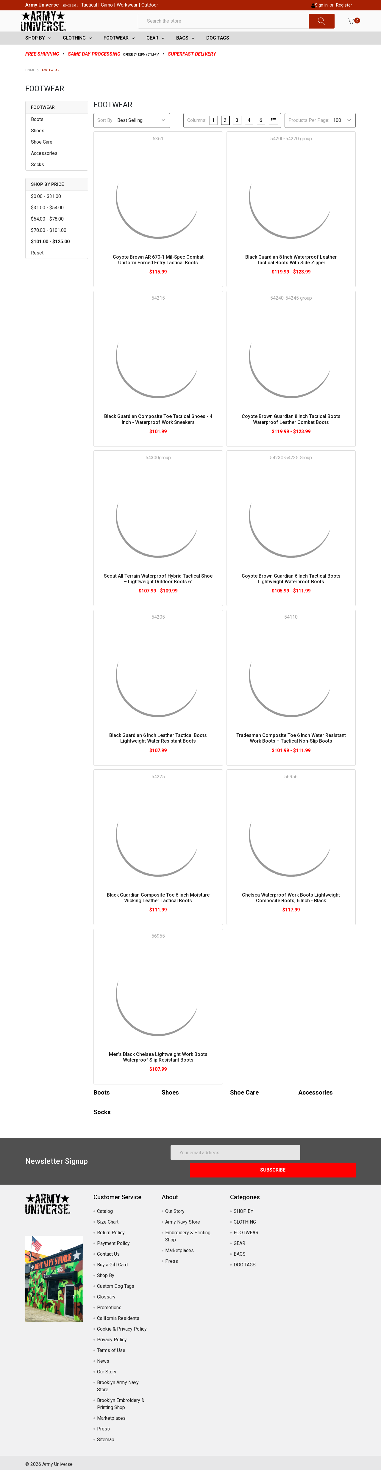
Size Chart (107, 1218)
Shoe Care (41, 156)
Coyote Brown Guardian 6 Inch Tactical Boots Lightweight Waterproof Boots (291, 593)
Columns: (196, 134)
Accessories (44, 167)
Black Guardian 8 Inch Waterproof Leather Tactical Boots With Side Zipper (291, 274)
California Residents (118, 1315)
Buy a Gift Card (112, 1261)
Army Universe (42, 5)
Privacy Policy (112, 1336)
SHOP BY (35, 52)
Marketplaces (111, 1415)
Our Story (106, 1368)
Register (344, 5)
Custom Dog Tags (115, 1283)
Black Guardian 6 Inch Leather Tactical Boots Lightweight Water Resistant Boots (158, 752)
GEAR (152, 52)
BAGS (182, 52)
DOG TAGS (217, 52)
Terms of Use (111, 1347)
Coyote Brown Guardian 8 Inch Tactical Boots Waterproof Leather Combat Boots (291, 433)
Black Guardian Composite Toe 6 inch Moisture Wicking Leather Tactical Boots (158, 912)
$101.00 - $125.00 (50, 256)
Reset (37, 267)
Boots (37, 133)
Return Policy (111, 1229)
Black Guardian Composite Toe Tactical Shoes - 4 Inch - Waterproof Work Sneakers (158, 433)
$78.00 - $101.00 (48, 244)
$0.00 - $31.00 (46, 210)
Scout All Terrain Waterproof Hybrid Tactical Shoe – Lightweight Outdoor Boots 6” (158, 593)
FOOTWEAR (116, 52)
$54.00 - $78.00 (47, 233)
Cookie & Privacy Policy (122, 1325)
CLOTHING (74, 52)
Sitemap (105, 1436)
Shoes (37, 145)
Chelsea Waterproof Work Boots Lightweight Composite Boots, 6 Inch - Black (291, 912)
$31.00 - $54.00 (47, 222)
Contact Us (108, 1251)
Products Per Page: (308, 134)
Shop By (105, 1272)
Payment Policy (113, 1240)
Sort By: (105, 134)
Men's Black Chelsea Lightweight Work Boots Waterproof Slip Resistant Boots (158, 1071)
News (103, 1358)
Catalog (105, 1208)
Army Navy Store (182, 1218)
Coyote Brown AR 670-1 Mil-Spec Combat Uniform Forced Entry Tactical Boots (158, 274)
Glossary (106, 1293)
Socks (37, 179)
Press (103, 1425)
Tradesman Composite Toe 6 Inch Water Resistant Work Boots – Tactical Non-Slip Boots (291, 752)
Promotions (109, 1304)
